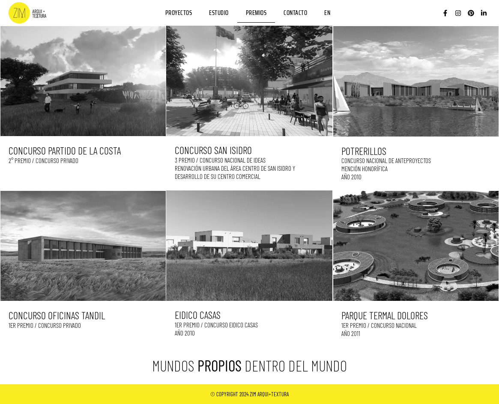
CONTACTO (295, 13)
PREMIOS (256, 13)
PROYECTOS (178, 13)
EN (327, 13)
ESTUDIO (219, 13)
